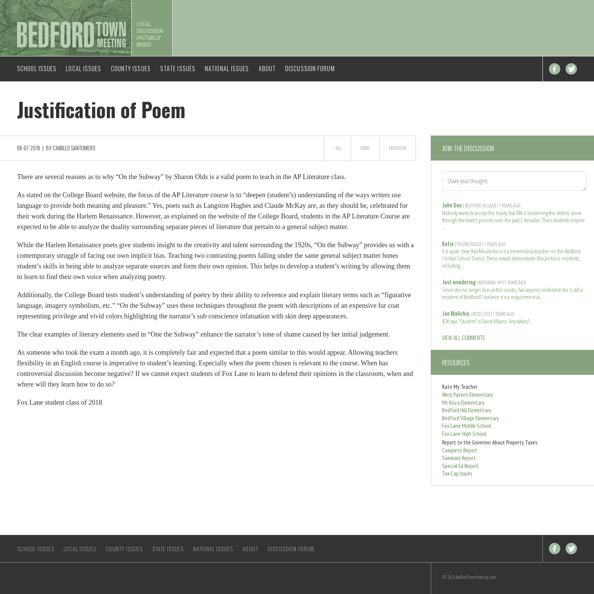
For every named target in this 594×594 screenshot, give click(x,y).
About (267, 68)
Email (365, 148)
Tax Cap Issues (457, 473)
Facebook (554, 69)
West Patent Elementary (467, 394)
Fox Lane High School (464, 433)
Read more (444, 226)
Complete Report (459, 450)
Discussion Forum (310, 68)
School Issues (36, 68)
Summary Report (459, 457)
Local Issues (83, 68)
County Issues (131, 68)
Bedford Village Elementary (470, 418)
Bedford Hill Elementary (466, 410)
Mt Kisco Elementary (463, 402)
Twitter (571, 69)
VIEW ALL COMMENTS (463, 337)
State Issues (177, 68)
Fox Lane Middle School (466, 425)
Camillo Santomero (74, 148)
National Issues (227, 68)
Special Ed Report (460, 465)
